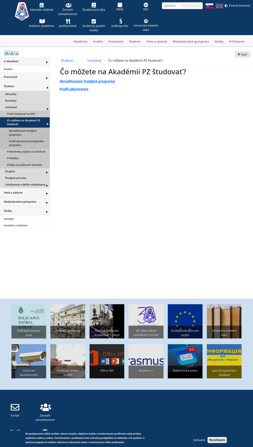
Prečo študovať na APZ (21, 113)
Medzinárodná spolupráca (191, 41)
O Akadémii (27, 61)
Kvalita (98, 41)
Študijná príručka (16, 178)
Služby (219, 41)
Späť (242, 54)
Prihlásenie (237, 41)
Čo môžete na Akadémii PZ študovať (28, 122)
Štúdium (135, 41)
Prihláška (13, 158)
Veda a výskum (156, 41)
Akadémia (81, 41)
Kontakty (11, 100)
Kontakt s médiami (15, 225)
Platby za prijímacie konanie (24, 164)
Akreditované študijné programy (23, 132)
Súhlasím (199, 440)
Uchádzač (27, 107)
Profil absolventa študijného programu (26, 143)
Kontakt (9, 218)
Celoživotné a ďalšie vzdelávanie (27, 184)
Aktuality (10, 94)
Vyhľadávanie (191, 6)
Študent (27, 171)
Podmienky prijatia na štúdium (26, 151)
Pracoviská (115, 41)
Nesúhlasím (217, 439)
